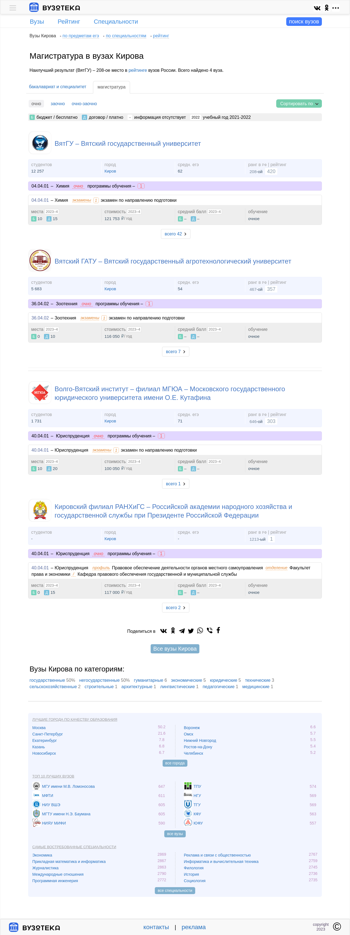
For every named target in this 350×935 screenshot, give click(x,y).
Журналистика (45, 868)
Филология (194, 868)
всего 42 (173, 234)
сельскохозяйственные (53, 686)
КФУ (197, 814)
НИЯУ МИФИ (54, 823)
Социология (194, 881)
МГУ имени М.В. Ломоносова (68, 786)
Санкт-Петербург (47, 734)
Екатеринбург (44, 740)
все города (175, 763)
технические (258, 680)
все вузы (175, 833)
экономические (186, 680)
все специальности (175, 890)
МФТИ (47, 795)
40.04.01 (40, 450)
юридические (223, 680)
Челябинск (193, 753)
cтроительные (99, 686)
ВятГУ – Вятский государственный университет (128, 143)
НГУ (197, 795)
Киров (110, 171)
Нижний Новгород (200, 740)
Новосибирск (44, 753)
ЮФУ (198, 823)
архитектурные (136, 686)
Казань (38, 747)
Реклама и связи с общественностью (217, 855)
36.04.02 (40, 318)
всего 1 (173, 483)
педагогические (219, 686)
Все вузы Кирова (175, 649)
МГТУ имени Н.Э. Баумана (66, 814)
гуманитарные (148, 680)
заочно (58, 103)
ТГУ (197, 805)
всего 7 (173, 351)
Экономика (42, 855)
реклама (194, 927)
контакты (156, 927)
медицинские (256, 686)
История (191, 874)
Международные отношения (58, 874)
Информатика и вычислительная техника (221, 861)
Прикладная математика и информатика (69, 861)
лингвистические (177, 686)
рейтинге (138, 70)
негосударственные (99, 680)
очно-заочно (84, 103)
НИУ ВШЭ (51, 805)
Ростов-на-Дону (198, 747)
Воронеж (192, 727)
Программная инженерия (55, 881)
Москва (39, 727)
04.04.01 (40, 200)
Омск (188, 734)
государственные (47, 680)
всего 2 (173, 607)
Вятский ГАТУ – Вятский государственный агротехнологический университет (173, 261)
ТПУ (197, 786)
